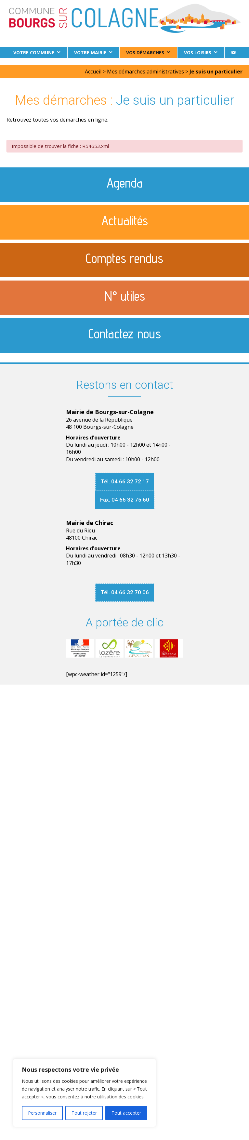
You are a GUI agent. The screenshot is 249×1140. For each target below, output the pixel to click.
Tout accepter (126, 1113)
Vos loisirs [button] (197, 52)
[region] (84, 1093)
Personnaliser (42, 1113)
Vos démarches (145, 52)
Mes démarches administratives (145, 71)
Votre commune (33, 52)
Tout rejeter (84, 1113)
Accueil (93, 71)
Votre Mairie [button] (90, 52)
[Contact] (233, 52)
